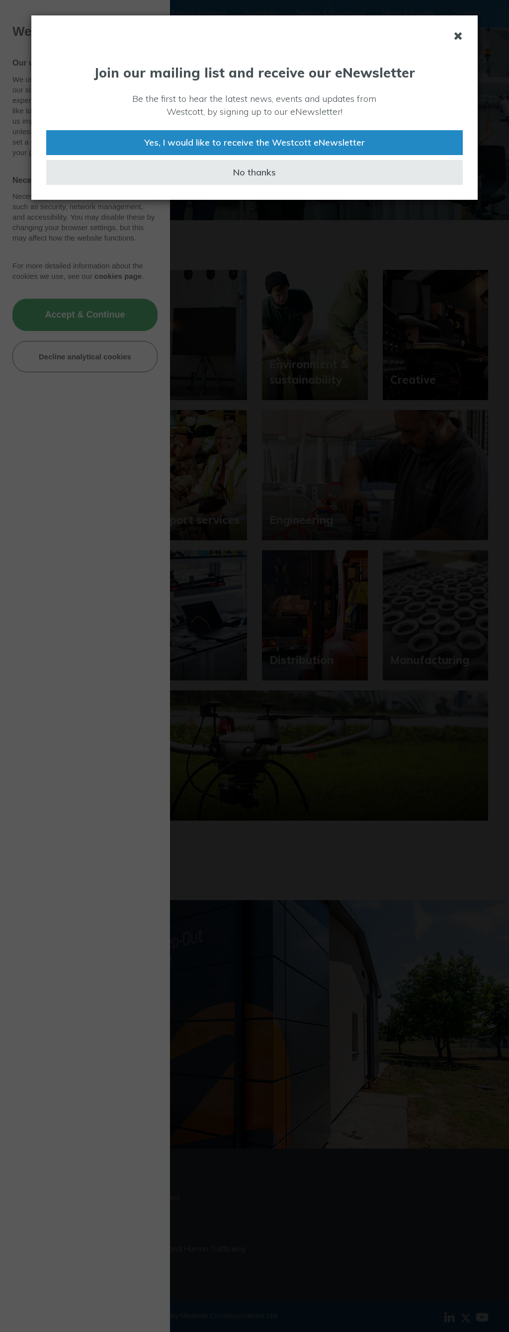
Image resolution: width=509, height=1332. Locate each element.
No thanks (254, 172)
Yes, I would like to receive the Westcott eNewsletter (254, 142)
